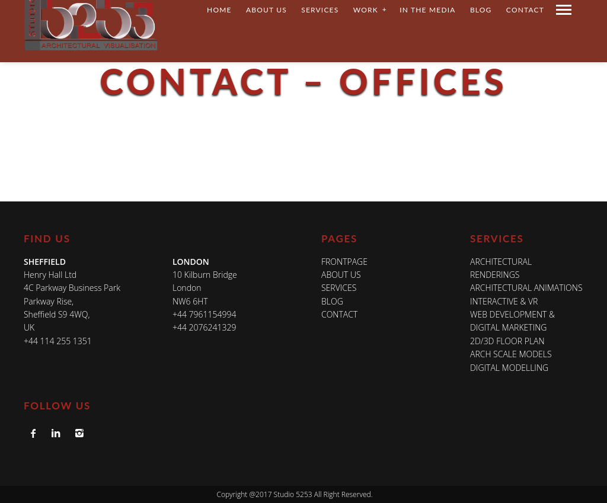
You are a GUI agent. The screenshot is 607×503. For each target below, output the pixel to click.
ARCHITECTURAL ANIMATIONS (526, 287)
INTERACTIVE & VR (504, 301)
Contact (339, 314)
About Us (341, 274)
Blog (332, 301)
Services (338, 287)
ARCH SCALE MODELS (511, 354)
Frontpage (344, 261)
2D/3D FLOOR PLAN (507, 341)
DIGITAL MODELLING (509, 367)
